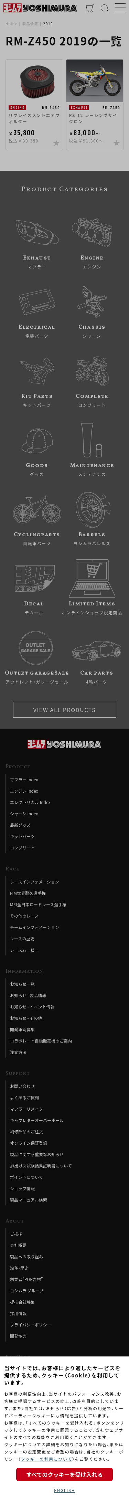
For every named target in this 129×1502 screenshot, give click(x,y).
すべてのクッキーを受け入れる (64, 1474)
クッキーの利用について (46, 1459)
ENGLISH (64, 1490)
